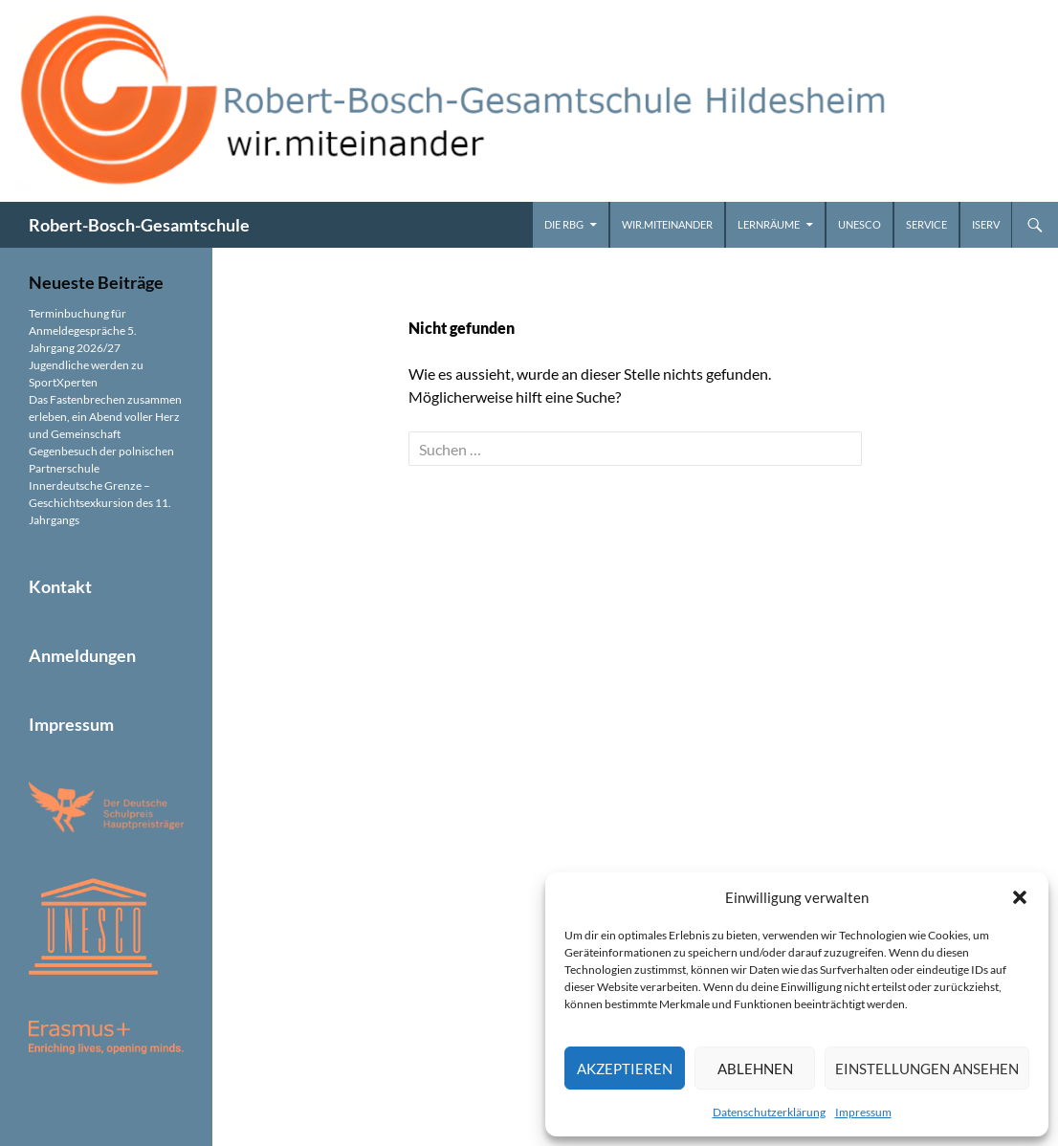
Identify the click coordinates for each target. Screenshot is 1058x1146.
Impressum (863, 1112)
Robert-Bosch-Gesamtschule (139, 224)
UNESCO (859, 224)
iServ (986, 224)
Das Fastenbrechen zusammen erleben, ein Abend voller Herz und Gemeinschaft (105, 416)
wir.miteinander (667, 224)
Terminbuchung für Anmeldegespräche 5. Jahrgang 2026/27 (83, 330)
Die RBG (564, 224)
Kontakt (60, 586)
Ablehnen (755, 1068)
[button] (1019, 897)
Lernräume (769, 224)
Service (926, 224)
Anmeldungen (82, 655)
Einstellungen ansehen (927, 1068)
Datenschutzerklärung (769, 1112)
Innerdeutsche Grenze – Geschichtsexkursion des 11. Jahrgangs (100, 502)
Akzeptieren (624, 1068)
